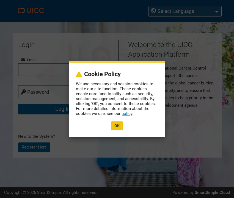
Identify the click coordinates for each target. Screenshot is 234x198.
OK (117, 125)
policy (127, 113)
